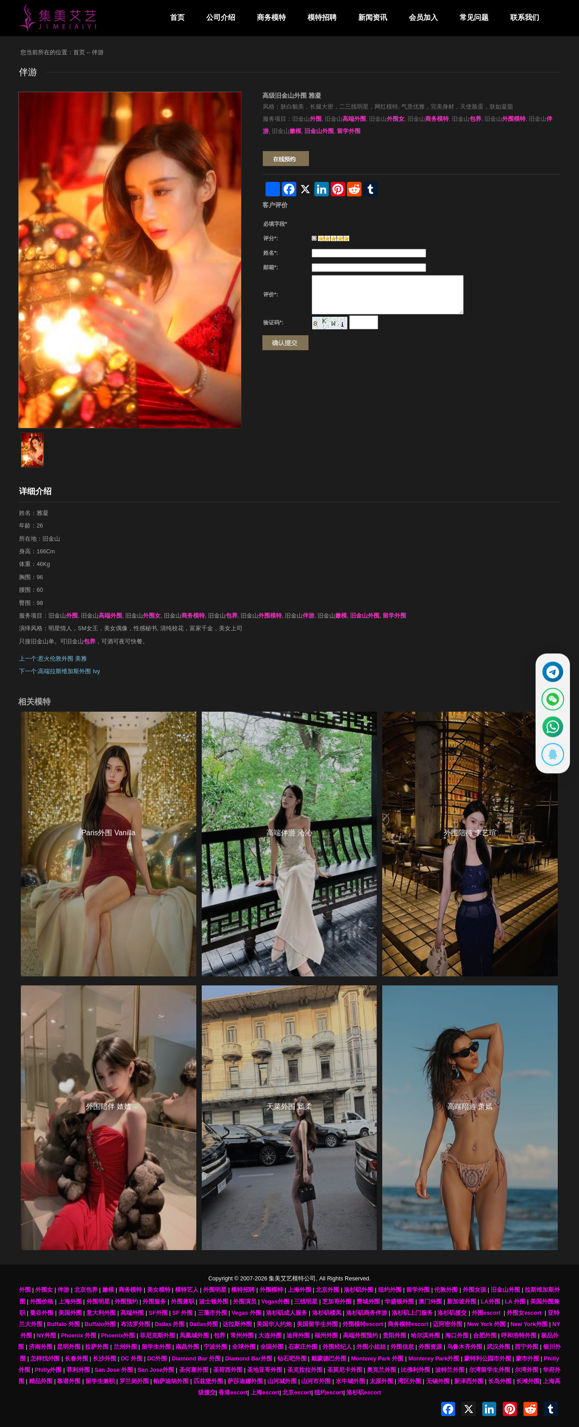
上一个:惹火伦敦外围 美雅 (53, 659)
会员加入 (423, 17)
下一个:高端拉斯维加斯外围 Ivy (59, 671)
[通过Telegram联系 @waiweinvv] (550, 667)
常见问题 (474, 17)
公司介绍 (220, 17)
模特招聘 (322, 17)
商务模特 (271, 17)
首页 (177, 17)
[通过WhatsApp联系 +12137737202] (550, 728)
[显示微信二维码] (550, 698)
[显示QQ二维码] (550, 759)
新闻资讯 (372, 17)
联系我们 (524, 17)
